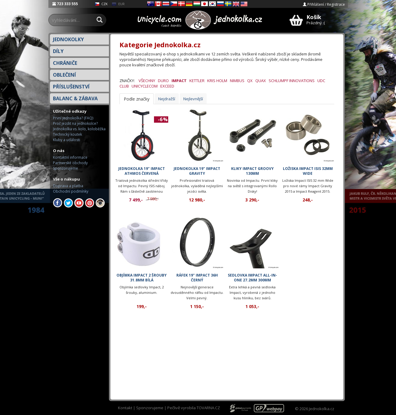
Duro (163, 80)
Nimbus (237, 80)
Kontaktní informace (70, 157)
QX (250, 80)
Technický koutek (67, 134)
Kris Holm (217, 80)
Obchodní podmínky (70, 191)
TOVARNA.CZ (208, 407)
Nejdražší (166, 98)
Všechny (147, 80)
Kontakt (125, 407)
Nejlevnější (193, 98)
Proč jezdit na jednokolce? (75, 123)
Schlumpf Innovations (292, 80)
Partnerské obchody (70, 162)
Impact (179, 80)
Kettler (197, 80)
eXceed (167, 86)
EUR (118, 4)
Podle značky (136, 99)
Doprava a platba (68, 185)
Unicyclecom (145, 86)
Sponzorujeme (65, 168)
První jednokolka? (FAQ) (73, 118)
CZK (101, 4)
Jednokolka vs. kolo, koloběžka (79, 128)
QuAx (260, 80)
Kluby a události (66, 139)
